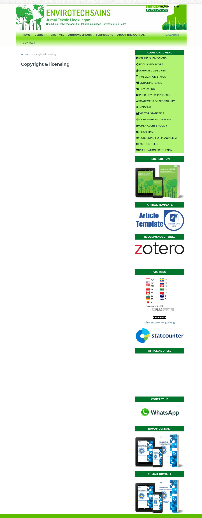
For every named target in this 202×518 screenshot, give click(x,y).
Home (27, 34)
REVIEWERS (145, 88)
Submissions (104, 34)
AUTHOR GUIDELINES (151, 70)
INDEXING (143, 107)
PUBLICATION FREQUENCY (154, 150)
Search (172, 34)
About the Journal (131, 34)
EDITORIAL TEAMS (149, 82)
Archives (57, 34)
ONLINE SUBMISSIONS (151, 58)
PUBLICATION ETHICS (151, 76)
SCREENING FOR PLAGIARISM (156, 137)
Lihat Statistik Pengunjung (159, 322)
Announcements (80, 34)
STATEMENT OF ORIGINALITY (155, 101)
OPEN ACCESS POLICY (151, 125)
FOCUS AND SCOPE (149, 64)
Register (164, 6)
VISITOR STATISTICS (150, 113)
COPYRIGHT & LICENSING (153, 119)
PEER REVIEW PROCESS (153, 95)
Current (41, 34)
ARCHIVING (145, 131)
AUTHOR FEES (147, 144)
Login (177, 6)
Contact (29, 42)
